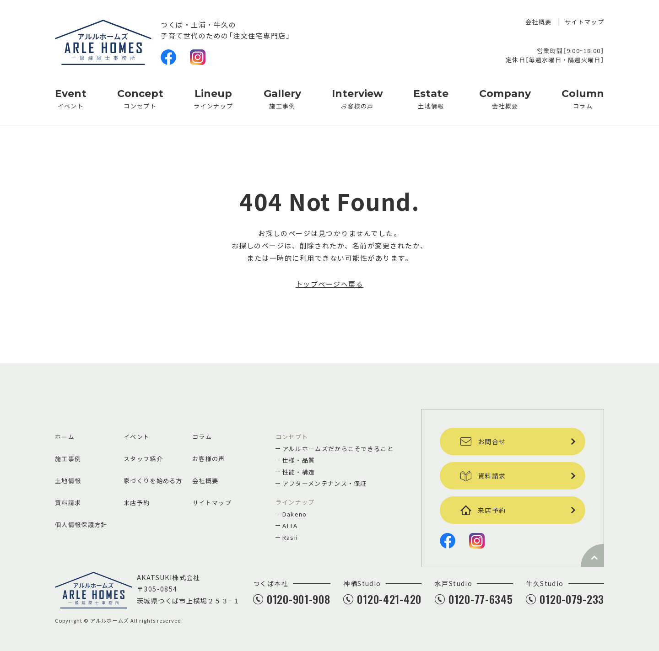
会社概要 (538, 22)
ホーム (65, 436)
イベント (70, 98)
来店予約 (137, 502)
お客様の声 (357, 98)
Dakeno (294, 514)
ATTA (289, 525)
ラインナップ (213, 98)
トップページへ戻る (330, 284)
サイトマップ (584, 22)
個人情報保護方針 (81, 524)
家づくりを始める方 (153, 480)
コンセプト (140, 98)
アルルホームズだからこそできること (338, 448)
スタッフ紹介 (143, 458)
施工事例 (282, 98)
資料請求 (68, 502)
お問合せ (483, 441)
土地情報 (430, 98)
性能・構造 (298, 472)
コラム (583, 98)
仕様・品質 (298, 460)
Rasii (290, 537)
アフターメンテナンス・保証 (324, 483)
